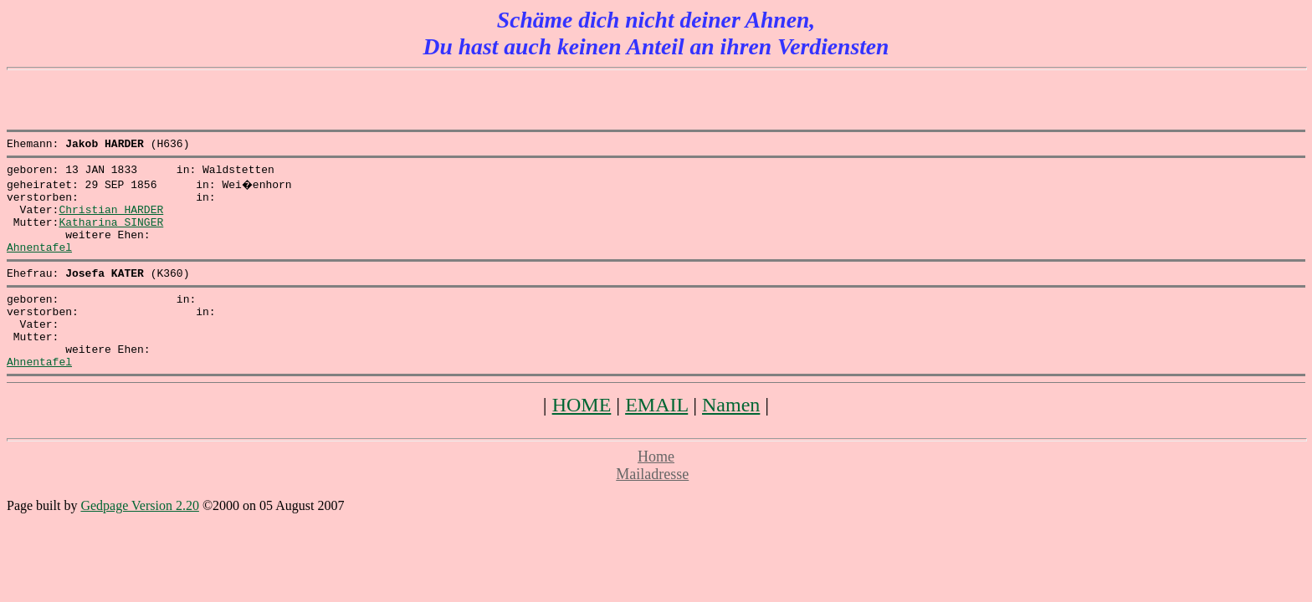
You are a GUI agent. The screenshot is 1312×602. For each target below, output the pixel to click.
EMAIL (656, 440)
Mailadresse (652, 509)
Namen (731, 440)
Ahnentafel (39, 264)
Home (656, 491)
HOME (582, 440)
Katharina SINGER (111, 234)
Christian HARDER (111, 219)
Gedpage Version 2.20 (139, 540)
